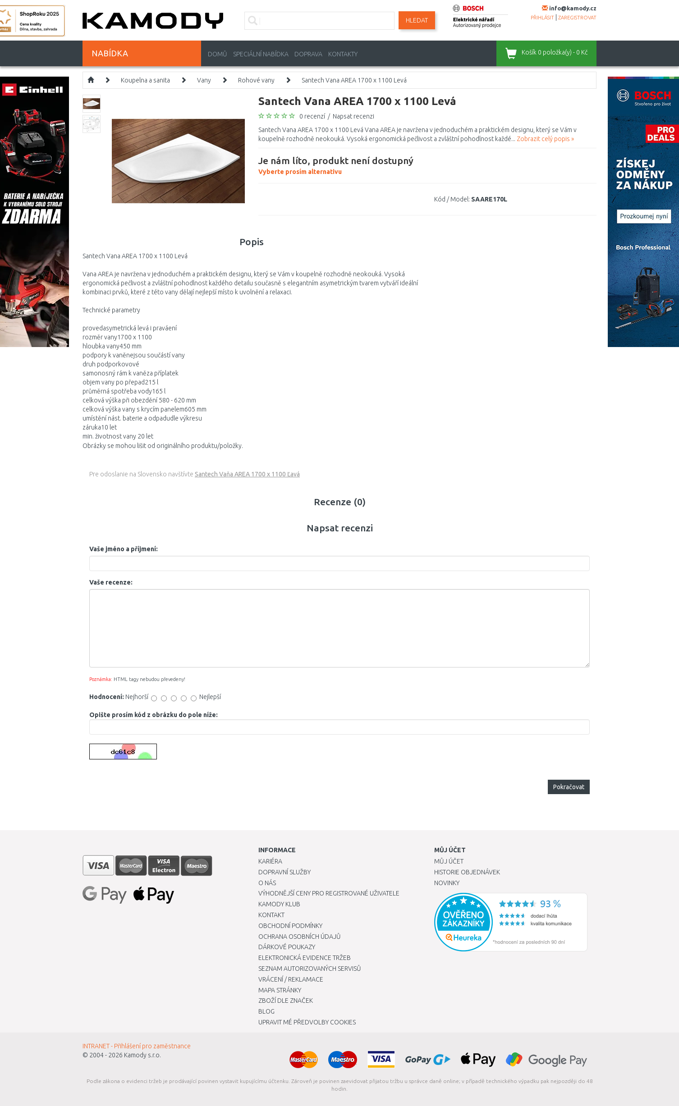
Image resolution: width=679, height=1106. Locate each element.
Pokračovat (568, 787)
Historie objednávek (467, 872)
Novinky (446, 883)
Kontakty (343, 54)
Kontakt (271, 915)
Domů (217, 54)
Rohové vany (256, 80)
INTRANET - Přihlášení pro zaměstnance (137, 1046)
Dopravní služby (284, 872)
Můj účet (448, 861)
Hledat (417, 20)
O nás (267, 883)
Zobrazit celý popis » (545, 138)
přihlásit (542, 17)
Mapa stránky (279, 990)
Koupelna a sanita (145, 80)
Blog (266, 1011)
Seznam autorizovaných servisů (309, 968)
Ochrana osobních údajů (299, 936)
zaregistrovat (577, 17)
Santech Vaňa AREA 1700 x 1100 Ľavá (247, 474)
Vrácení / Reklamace (290, 979)
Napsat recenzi (353, 116)
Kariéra (270, 861)
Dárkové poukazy (286, 947)
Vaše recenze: (111, 582)
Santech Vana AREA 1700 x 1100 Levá (354, 80)
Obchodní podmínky (290, 925)
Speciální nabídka (261, 54)
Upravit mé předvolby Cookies (307, 1022)
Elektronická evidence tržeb (304, 957)
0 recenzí (312, 116)
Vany (204, 80)
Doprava (308, 54)
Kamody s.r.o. (142, 1055)
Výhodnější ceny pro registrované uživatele (328, 893)
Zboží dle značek (285, 1000)
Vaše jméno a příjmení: (123, 549)
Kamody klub (279, 904)
